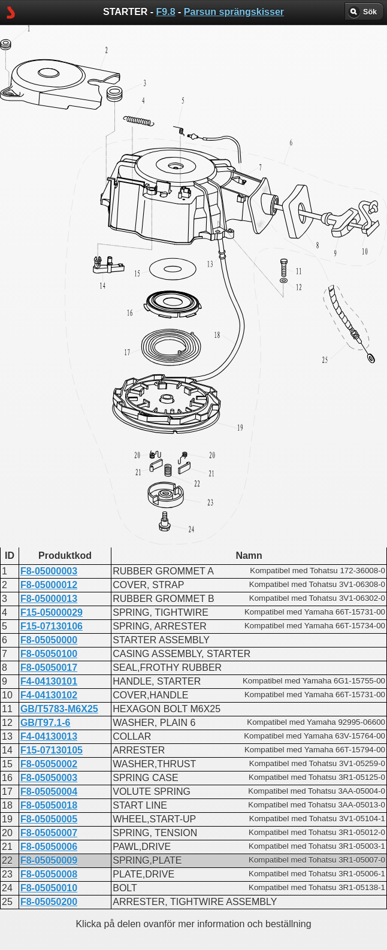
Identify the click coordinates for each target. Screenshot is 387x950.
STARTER (153, 576)
